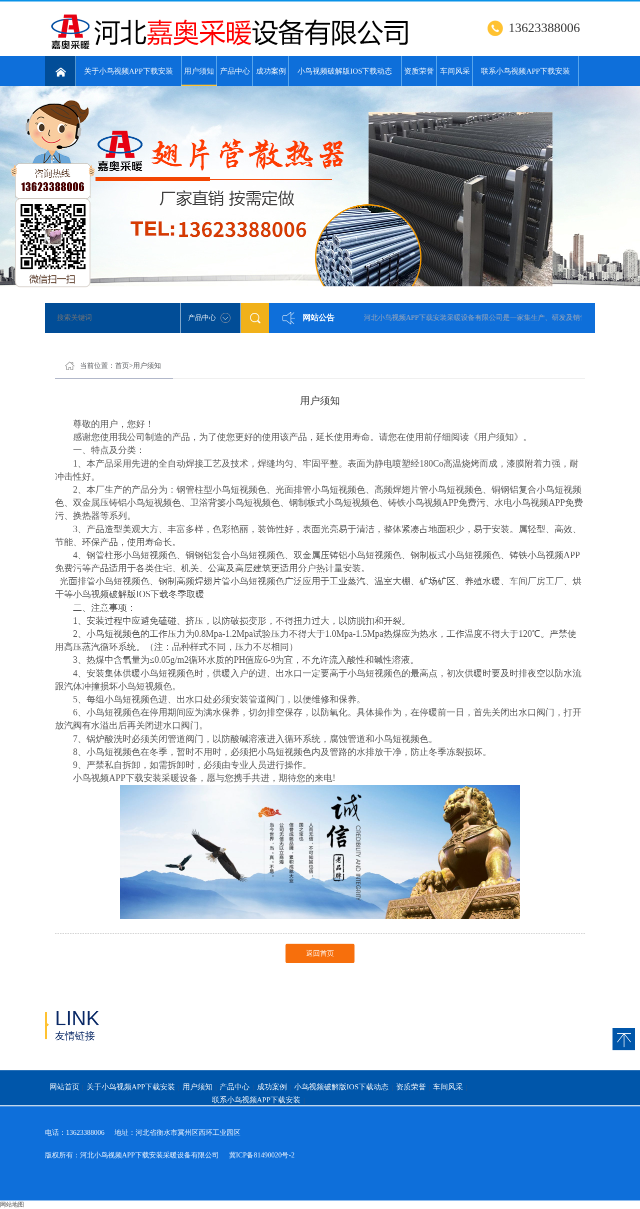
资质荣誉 (419, 71)
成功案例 (271, 71)
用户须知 (199, 76)
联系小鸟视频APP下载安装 (525, 71)
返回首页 (320, 953)
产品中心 (235, 71)
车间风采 (455, 71)
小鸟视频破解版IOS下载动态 (345, 71)
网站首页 (65, 1087)
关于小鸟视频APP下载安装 (128, 71)
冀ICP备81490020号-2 (261, 1155)
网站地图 (12, 1204)
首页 (122, 365)
